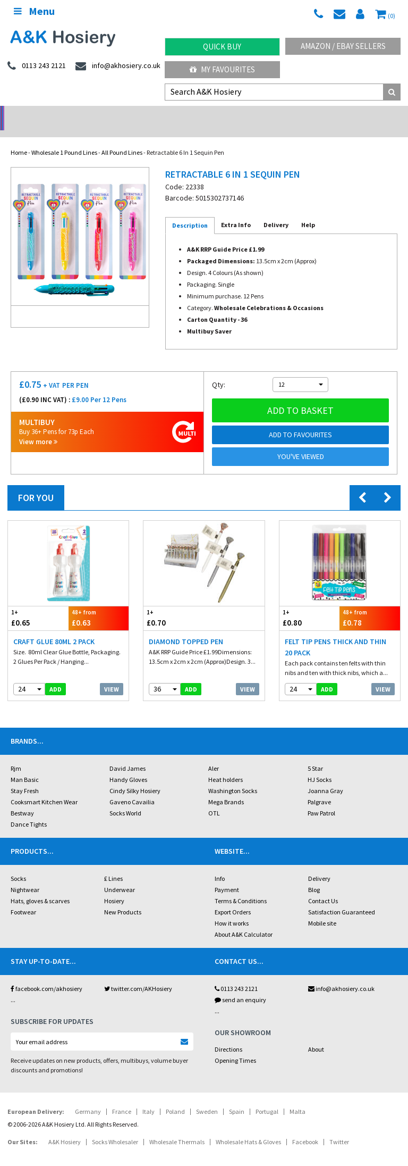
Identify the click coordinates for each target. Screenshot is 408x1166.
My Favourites (222, 69)
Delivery (319, 865)
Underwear (119, 876)
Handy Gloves (128, 766)
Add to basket (300, 396)
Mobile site (322, 909)
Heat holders (225, 766)
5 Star (315, 755)
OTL (214, 799)
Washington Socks (232, 777)
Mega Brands (226, 788)
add (55, 675)
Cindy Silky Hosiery (134, 777)
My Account (153, 114)
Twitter (339, 1128)
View (111, 675)
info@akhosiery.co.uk (341, 975)
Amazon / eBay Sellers (343, 46)
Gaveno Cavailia (132, 788)
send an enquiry (240, 986)
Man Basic (25, 766)
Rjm (16, 755)
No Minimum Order (51, 114)
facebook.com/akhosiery (46, 975)
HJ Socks (320, 766)
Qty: (218, 371)
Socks (18, 865)
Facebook (305, 1128)
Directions (228, 1035)
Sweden (207, 1098)
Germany (88, 1098)
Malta (297, 1098)
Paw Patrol (321, 799)
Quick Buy (222, 46)
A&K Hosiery (64, 1128)
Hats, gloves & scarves (40, 887)
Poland (175, 1098)
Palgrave (319, 788)
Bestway (22, 799)
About (316, 1035)
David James (127, 755)
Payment (227, 876)
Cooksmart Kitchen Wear (44, 788)
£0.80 (310, 604)
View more (38, 427)
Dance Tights (29, 810)
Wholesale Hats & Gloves (248, 1128)
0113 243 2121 (236, 975)
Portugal (267, 1098)
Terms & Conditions (241, 887)
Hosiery (114, 887)
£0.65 (38, 604)
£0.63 (99, 604)
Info (220, 865)
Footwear (23, 898)
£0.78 (370, 604)
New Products (122, 898)
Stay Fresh (25, 777)
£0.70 (174, 604)
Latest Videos (357, 114)
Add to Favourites (300, 421)
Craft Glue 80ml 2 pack (54, 627)
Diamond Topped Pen (186, 627)
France (121, 1098)
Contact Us (323, 887)
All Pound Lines (121, 139)
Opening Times (235, 1047)
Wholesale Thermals (177, 1128)
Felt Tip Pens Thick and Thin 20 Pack (335, 633)
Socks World (125, 799)
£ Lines (113, 865)
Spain (236, 1098)
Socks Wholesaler (115, 1128)
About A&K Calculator (244, 921)
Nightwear (25, 876)
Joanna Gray (325, 777)
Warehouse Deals (255, 114)
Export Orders (233, 898)
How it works (232, 909)
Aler (213, 755)
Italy (148, 1098)
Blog (314, 876)
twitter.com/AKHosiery (138, 975)
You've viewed (300, 442)
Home (19, 139)
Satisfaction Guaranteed (341, 898)
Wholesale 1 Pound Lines (64, 139)
